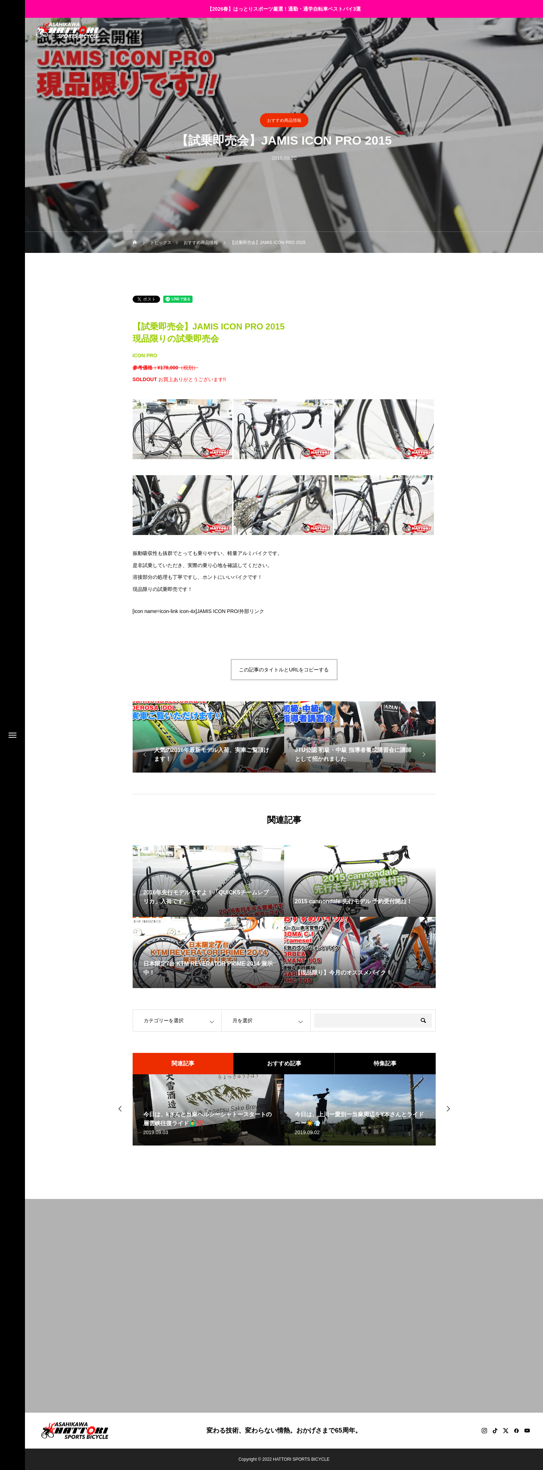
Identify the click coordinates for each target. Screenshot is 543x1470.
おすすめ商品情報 (284, 120)
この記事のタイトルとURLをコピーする (284, 669)
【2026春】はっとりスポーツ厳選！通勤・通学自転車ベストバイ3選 (284, 9)
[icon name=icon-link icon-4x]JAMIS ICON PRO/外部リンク (198, 611)
